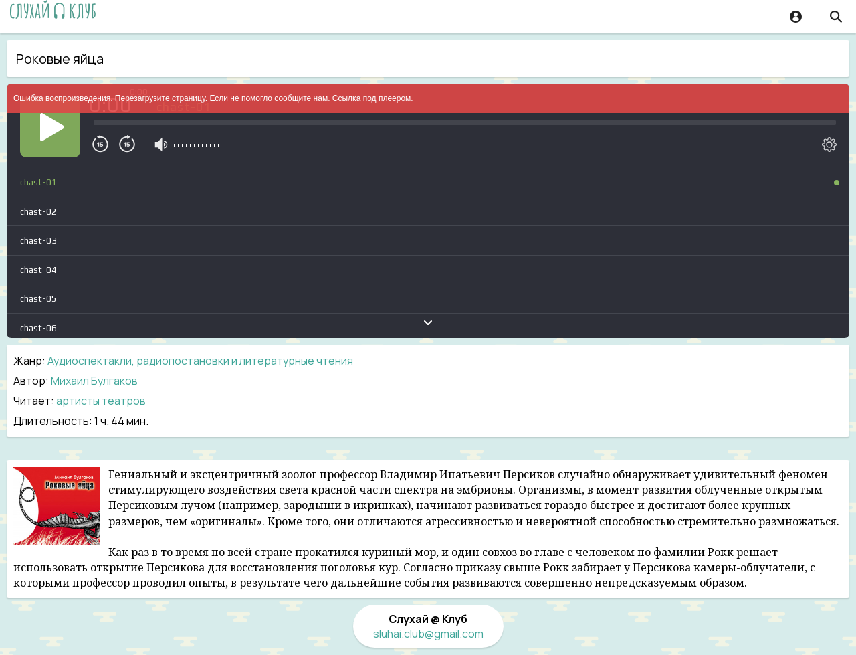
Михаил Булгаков (94, 380)
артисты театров (101, 400)
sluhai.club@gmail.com (428, 633)
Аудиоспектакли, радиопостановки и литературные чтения (200, 360)
